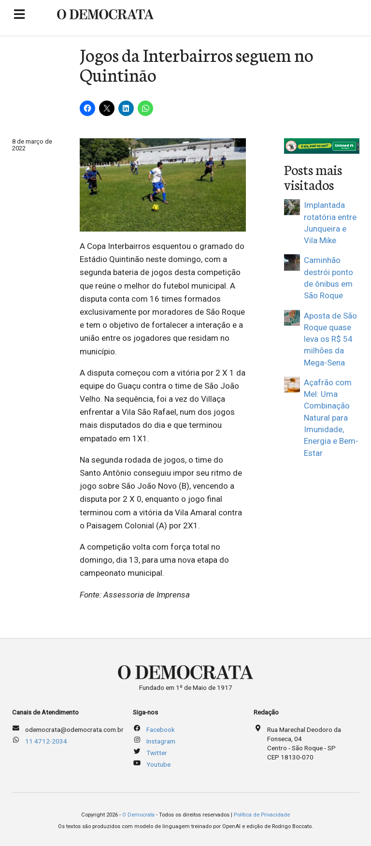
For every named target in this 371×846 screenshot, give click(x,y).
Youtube (158, 764)
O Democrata (138, 815)
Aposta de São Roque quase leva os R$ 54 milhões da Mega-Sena (330, 339)
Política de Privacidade (262, 815)
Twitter (156, 753)
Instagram (160, 741)
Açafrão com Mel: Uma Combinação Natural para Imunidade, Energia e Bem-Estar (331, 418)
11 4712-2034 (46, 741)
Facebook (160, 729)
